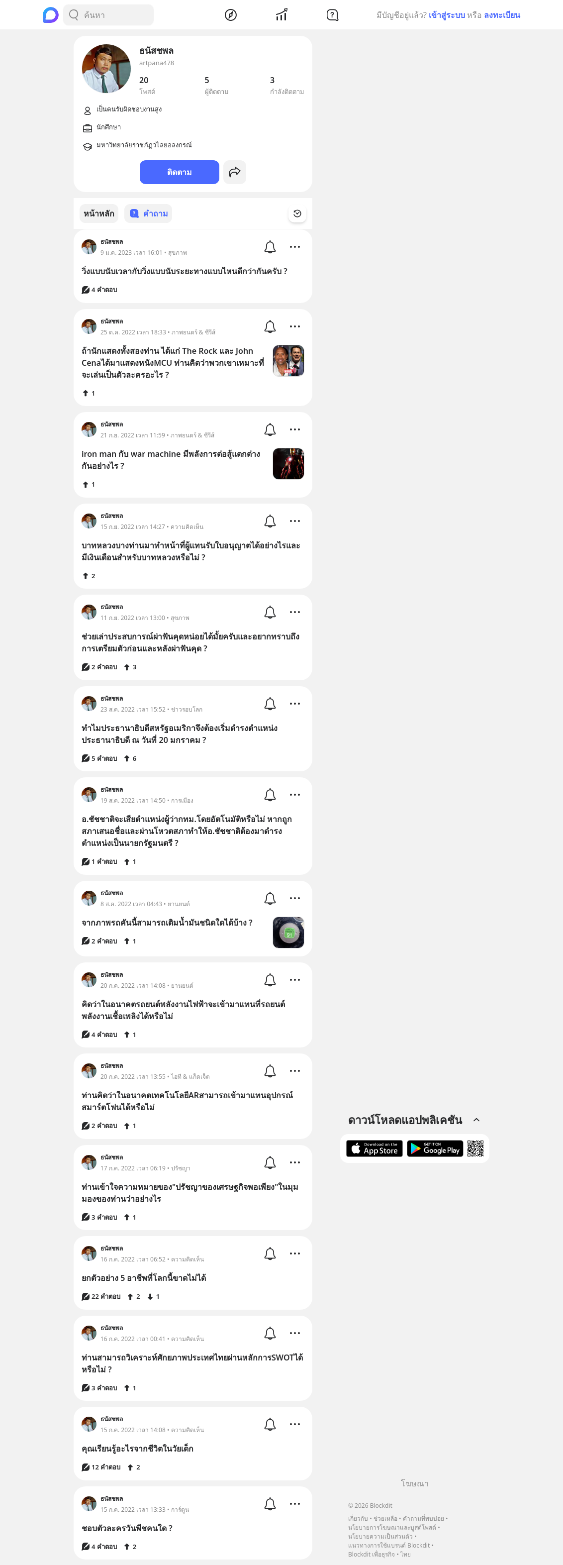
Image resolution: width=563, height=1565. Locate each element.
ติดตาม (179, 172)
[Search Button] (73, 14)
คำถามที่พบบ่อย (423, 1518)
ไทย (405, 1554)
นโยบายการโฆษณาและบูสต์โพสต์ (392, 1527)
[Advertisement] (414, 1324)
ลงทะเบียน (502, 14)
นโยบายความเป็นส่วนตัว (380, 1536)
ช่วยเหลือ (385, 1518)
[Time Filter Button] (303, 213)
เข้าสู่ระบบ (447, 14)
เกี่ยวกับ (358, 1518)
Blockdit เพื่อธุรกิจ (371, 1554)
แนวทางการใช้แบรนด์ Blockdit (389, 1545)
